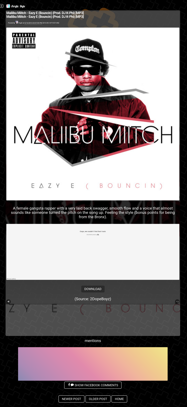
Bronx (100, 217)
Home (119, 399)
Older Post (98, 399)
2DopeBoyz (100, 299)
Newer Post (71, 399)
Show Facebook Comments (93, 385)
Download (92, 289)
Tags (178, 303)
